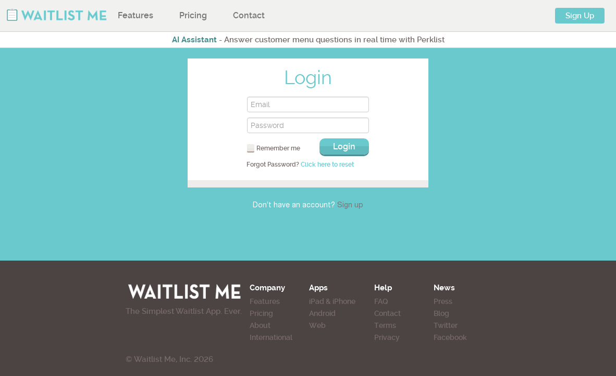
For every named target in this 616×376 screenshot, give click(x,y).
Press (482, 301)
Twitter (485, 325)
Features (135, 15)
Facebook (489, 337)
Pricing (193, 15)
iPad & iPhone (333, 301)
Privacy (407, 337)
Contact (249, 15)
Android (323, 313)
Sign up (350, 205)
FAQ (401, 301)
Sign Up (579, 15)
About (241, 325)
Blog (480, 313)
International (252, 337)
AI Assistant (194, 39)
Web (318, 325)
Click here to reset (327, 164)
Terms (405, 325)
